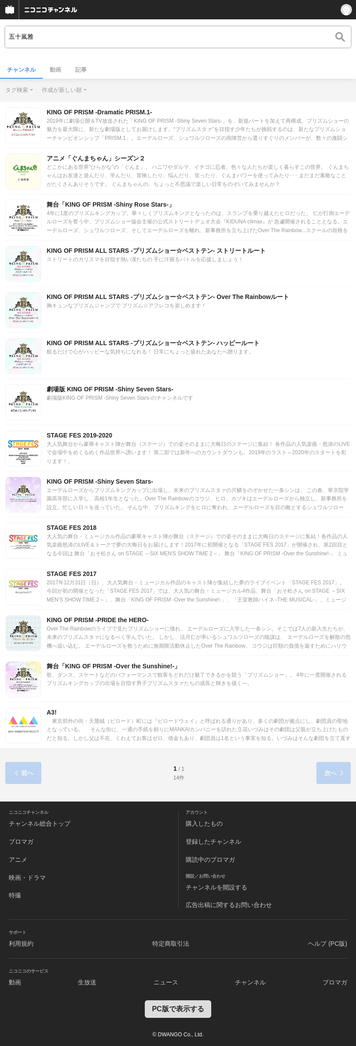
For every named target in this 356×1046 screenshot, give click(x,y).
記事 (81, 69)
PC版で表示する (178, 1009)
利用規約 (21, 943)
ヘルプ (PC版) (327, 943)
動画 (55, 69)
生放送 (87, 982)
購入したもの (204, 823)
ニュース (166, 982)
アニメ (18, 859)
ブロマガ (21, 841)
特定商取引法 (170, 943)
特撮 (15, 895)
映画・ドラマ (27, 877)
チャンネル (21, 69)
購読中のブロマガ (210, 859)
